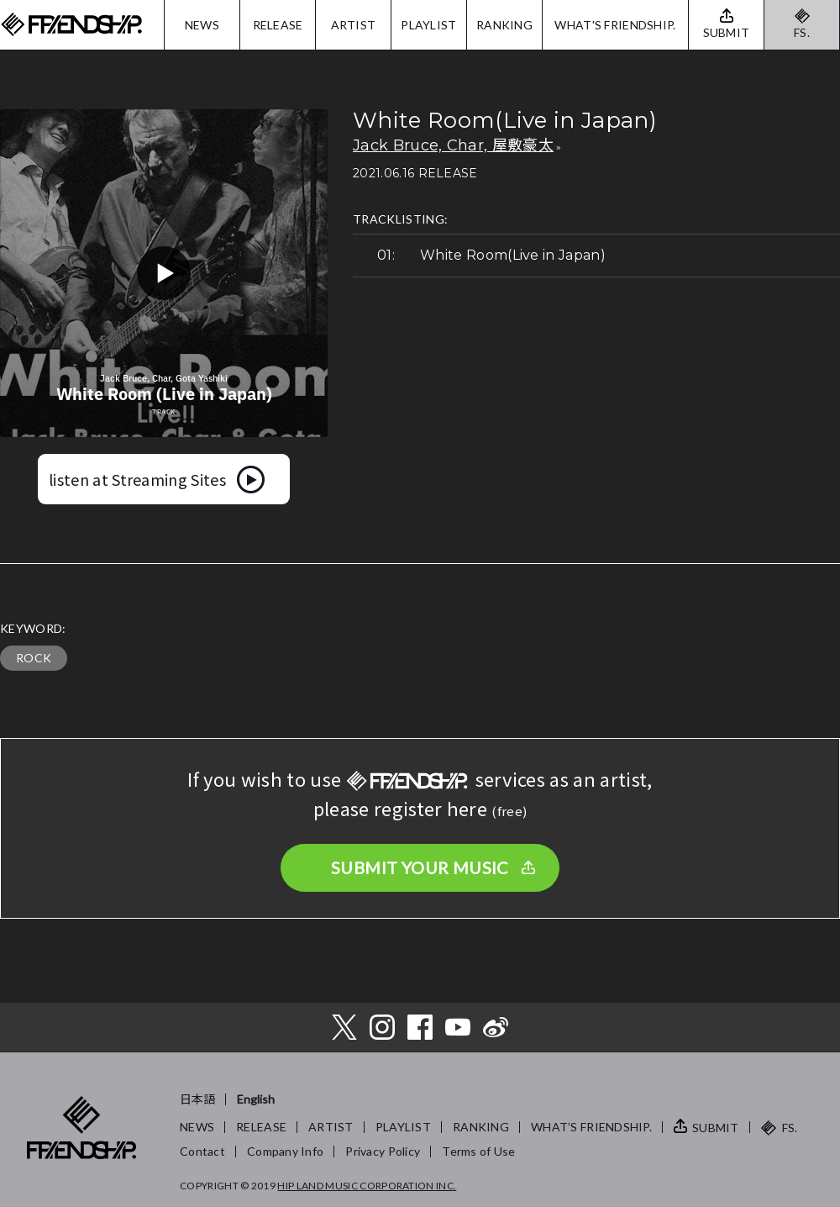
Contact (202, 1151)
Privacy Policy (382, 1151)
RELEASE (278, 25)
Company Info (285, 1151)
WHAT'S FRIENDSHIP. (614, 25)
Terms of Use (478, 1151)
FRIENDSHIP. (71, 25)
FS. (802, 32)
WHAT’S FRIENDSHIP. (591, 1127)
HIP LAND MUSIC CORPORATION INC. (366, 1185)
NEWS (202, 25)
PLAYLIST (428, 25)
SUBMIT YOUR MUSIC (420, 867)
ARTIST (353, 25)
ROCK (33, 658)
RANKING (504, 25)
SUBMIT (715, 1127)
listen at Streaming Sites (137, 479)
